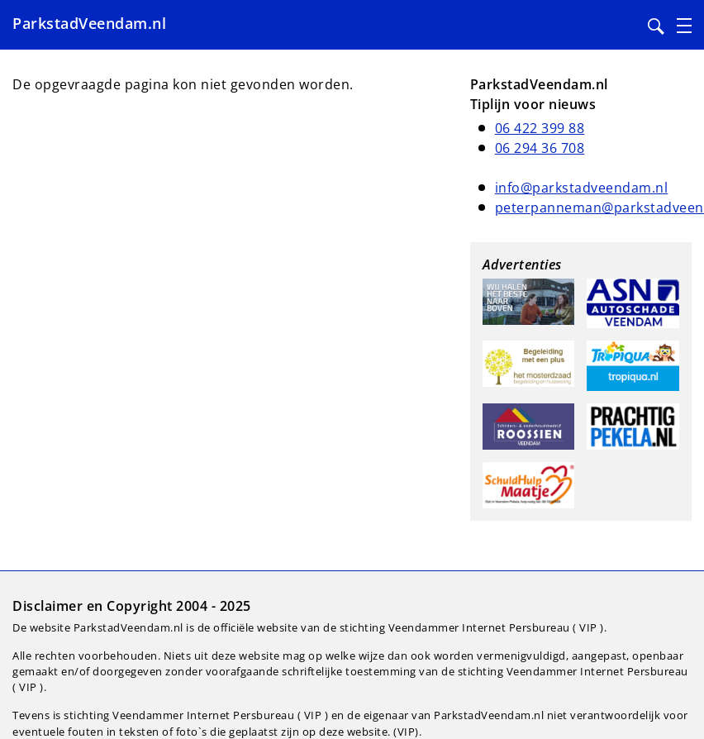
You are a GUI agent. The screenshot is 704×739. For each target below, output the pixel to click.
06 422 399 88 (540, 128)
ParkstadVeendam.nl (89, 23)
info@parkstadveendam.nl (581, 188)
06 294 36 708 (540, 148)
